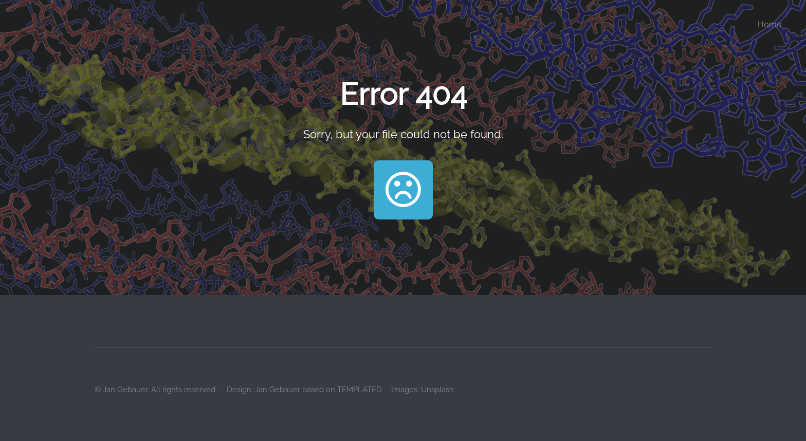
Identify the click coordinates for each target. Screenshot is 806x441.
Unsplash (437, 389)
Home (769, 24)
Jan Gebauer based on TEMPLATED (318, 389)
